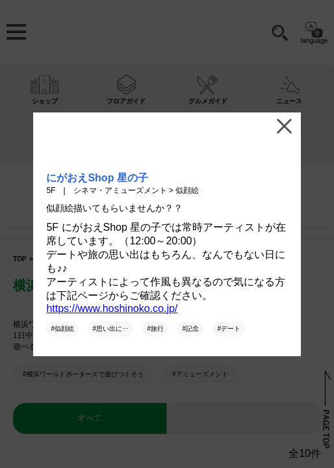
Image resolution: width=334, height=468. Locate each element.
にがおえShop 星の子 (97, 177)
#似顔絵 (62, 328)
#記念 (190, 328)
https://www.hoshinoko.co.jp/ (111, 308)
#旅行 (155, 328)
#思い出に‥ (110, 328)
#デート (228, 328)
